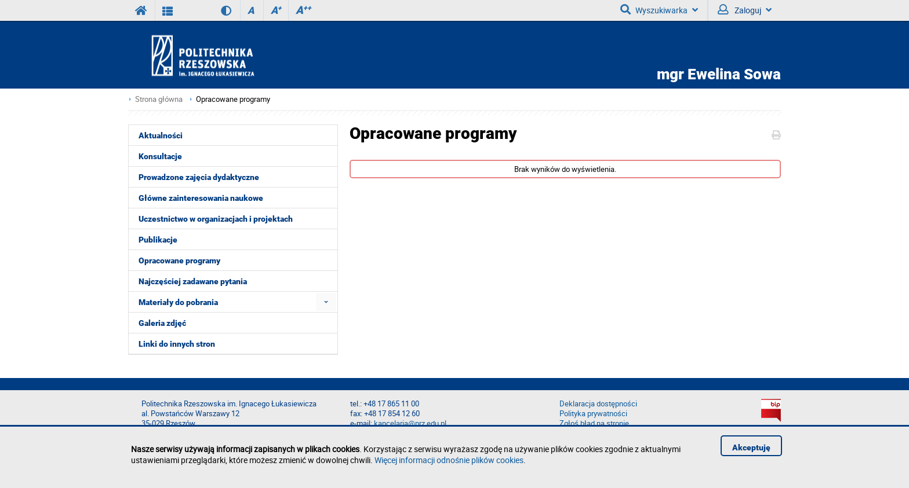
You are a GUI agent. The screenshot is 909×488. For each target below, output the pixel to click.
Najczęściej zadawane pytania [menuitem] (193, 281)
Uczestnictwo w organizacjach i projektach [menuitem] (216, 218)
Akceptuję (751, 447)
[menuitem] (326, 302)
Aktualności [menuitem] (161, 135)
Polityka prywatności (593, 414)
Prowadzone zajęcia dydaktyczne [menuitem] (199, 177)
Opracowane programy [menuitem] (179, 260)
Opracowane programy (233, 99)
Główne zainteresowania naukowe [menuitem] (201, 198)
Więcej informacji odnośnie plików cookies (448, 459)
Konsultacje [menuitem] (160, 156)
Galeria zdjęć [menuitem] (162, 323)
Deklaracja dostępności (598, 404)
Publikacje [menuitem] (158, 239)
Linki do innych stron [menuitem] (177, 343)
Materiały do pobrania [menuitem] (178, 302)
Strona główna (159, 99)
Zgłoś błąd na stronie (594, 423)
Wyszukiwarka (659, 10)
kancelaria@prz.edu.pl (410, 423)
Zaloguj (745, 10)
